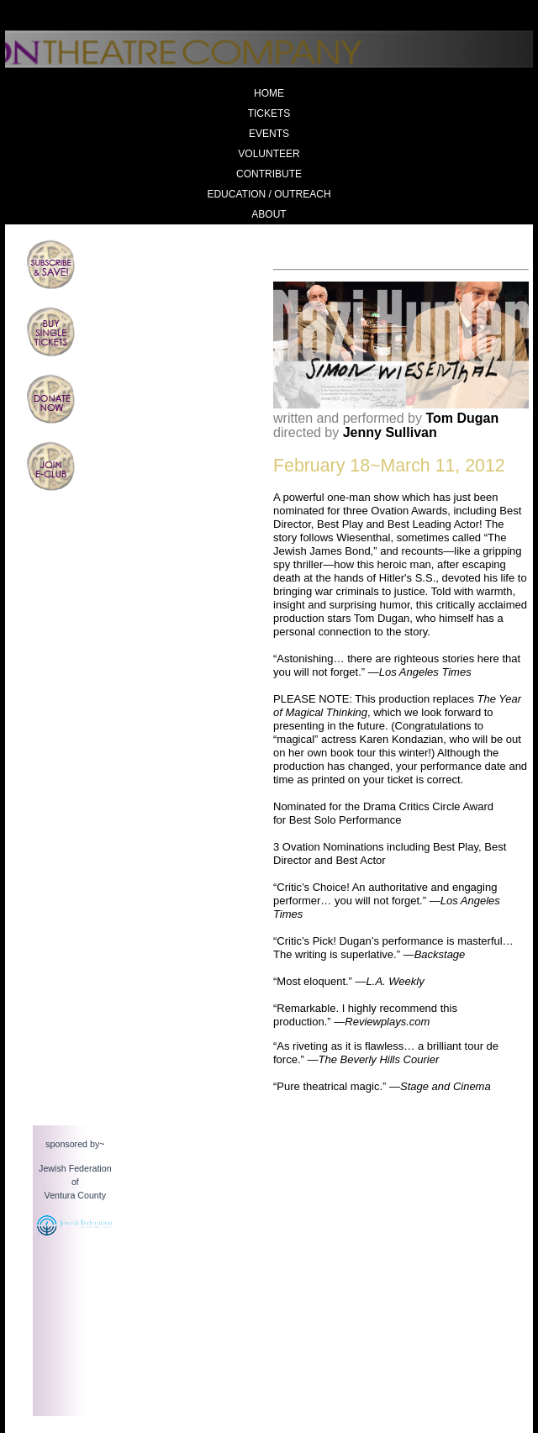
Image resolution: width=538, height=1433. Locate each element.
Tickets (269, 113)
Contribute (269, 174)
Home (269, 93)
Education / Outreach (268, 194)
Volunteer (268, 154)
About (268, 214)
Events (269, 134)
